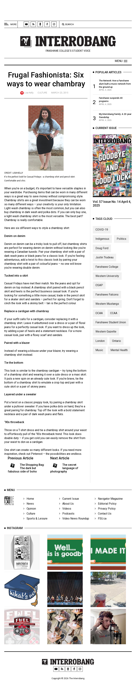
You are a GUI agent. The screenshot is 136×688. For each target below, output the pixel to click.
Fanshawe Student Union (110, 324)
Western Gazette (105, 334)
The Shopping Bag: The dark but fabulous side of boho (26, 468)
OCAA (99, 315)
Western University (107, 278)
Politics (121, 241)
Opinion (29, 512)
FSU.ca (100, 522)
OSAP (99, 287)
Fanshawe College (106, 269)
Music (99, 352)
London (100, 343)
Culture (42, 92)
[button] (121, 61)
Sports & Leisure (35, 522)
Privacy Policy (105, 512)
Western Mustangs (107, 306)
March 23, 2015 (59, 92)
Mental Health (119, 352)
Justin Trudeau (104, 259)
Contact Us (103, 517)
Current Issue (69, 502)
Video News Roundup (74, 522)
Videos (65, 512)
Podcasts (66, 517)
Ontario (116, 343)
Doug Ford (101, 250)
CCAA (113, 315)
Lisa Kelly (28, 92)
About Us (66, 507)
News (28, 507)
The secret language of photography (64, 468)
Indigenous (102, 241)
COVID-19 (101, 232)
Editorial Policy (106, 507)
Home (28, 502)
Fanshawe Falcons (106, 297)
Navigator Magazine (109, 502)
